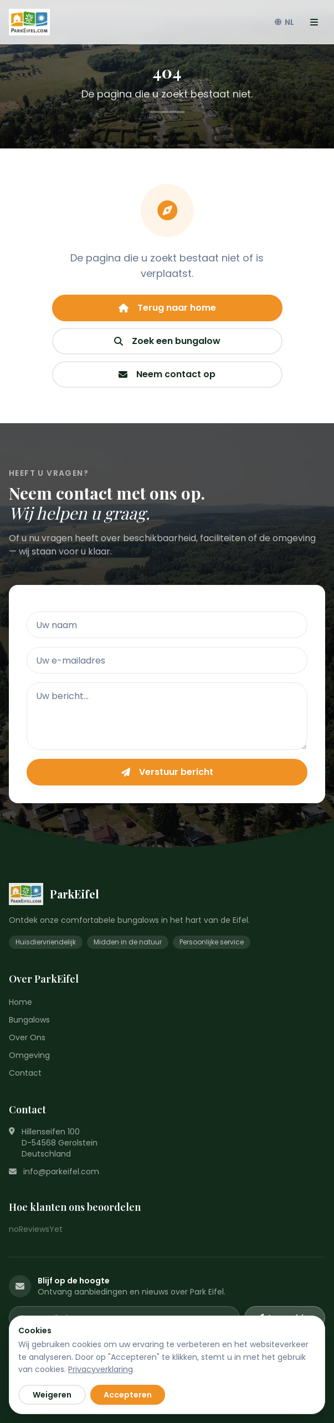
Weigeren (52, 1394)
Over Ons (27, 1037)
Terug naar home (167, 307)
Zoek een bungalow (167, 341)
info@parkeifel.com (61, 1171)
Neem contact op (167, 374)
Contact (25, 1072)
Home (20, 1002)
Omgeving (29, 1055)
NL (284, 22)
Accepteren (128, 1394)
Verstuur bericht (167, 772)
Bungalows (29, 1019)
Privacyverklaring (100, 1369)
